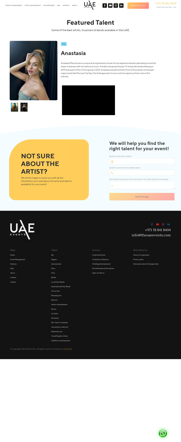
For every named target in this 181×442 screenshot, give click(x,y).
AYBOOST (67, 349)
